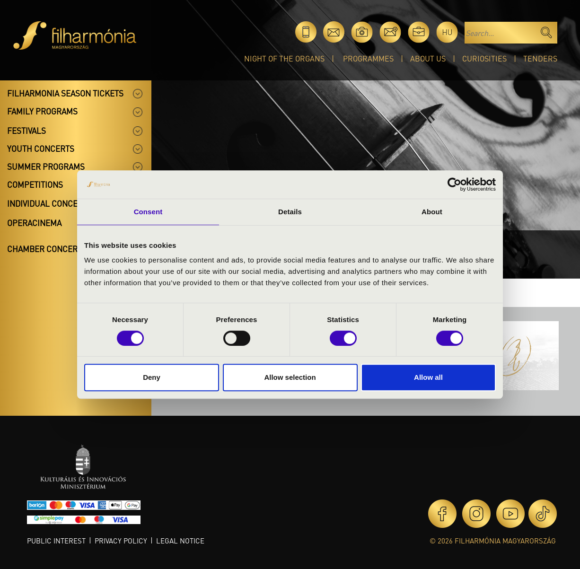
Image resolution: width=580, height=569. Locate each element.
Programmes (368, 58)
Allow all (428, 377)
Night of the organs (284, 58)
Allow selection (290, 377)
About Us (428, 58)
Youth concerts (40, 148)
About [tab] (432, 212)
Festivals (26, 130)
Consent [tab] (148, 212)
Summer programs (46, 166)
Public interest (56, 540)
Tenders (540, 58)
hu (447, 32)
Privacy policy (121, 540)
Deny (151, 377)
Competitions (35, 184)
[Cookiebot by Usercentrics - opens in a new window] (454, 184)
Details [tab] (290, 212)
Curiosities (484, 58)
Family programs (42, 111)
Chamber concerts (47, 249)
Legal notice (180, 540)
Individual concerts (49, 203)
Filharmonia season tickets (65, 93)
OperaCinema (34, 223)
